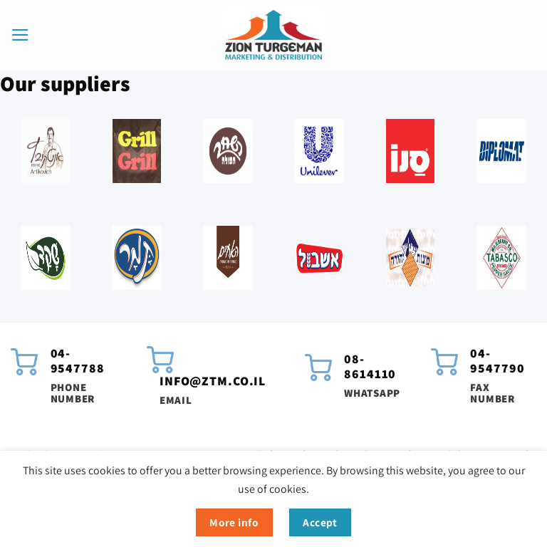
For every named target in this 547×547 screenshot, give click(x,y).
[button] (20, 34)
